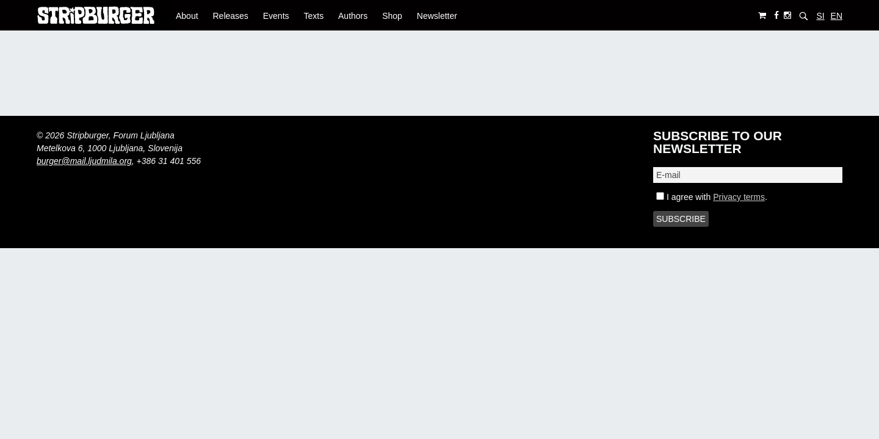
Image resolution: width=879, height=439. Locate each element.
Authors (352, 16)
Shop (392, 16)
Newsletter (437, 16)
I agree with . (711, 197)
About (187, 16)
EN (836, 16)
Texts (313, 16)
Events (276, 16)
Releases (230, 16)
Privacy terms (739, 197)
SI (820, 16)
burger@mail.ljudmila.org (84, 161)
